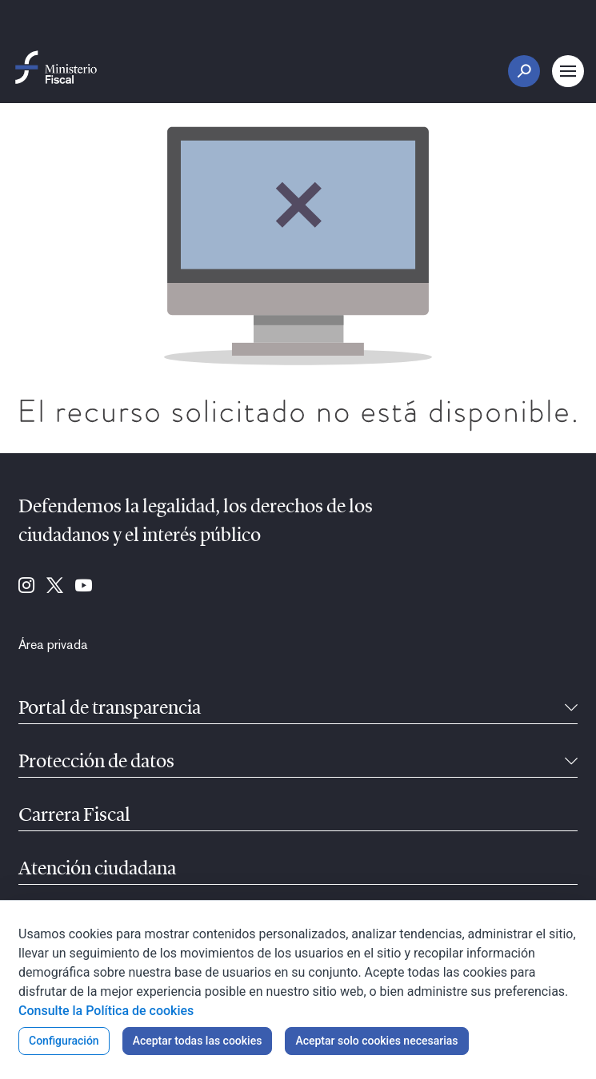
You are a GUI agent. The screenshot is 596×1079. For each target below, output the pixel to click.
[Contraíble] (571, 709)
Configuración (64, 1040)
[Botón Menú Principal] (568, 71)
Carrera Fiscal (74, 816)
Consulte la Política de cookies (106, 1010)
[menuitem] (53, 645)
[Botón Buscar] (524, 71)
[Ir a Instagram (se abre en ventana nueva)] (26, 586)
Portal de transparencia (109, 709)
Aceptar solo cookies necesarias (376, 1040)
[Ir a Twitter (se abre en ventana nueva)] (54, 586)
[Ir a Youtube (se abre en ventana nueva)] (83, 586)
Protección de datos (96, 762)
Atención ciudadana (97, 869)
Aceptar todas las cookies (197, 1040)
